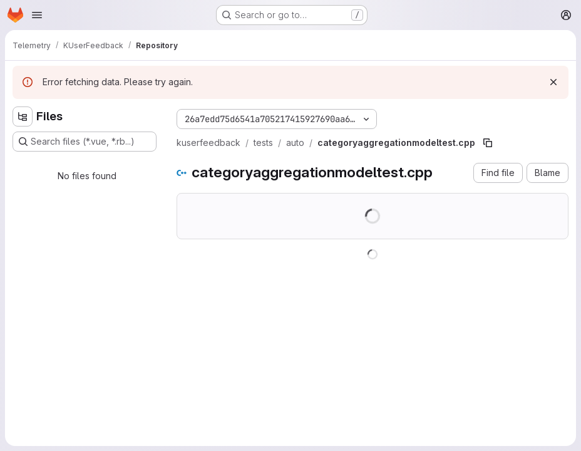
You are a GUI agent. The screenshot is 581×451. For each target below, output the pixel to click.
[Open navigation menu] (37, 15)
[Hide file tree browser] (23, 116)
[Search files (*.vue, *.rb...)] (85, 142)
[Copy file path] (488, 143)
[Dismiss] (553, 82)
